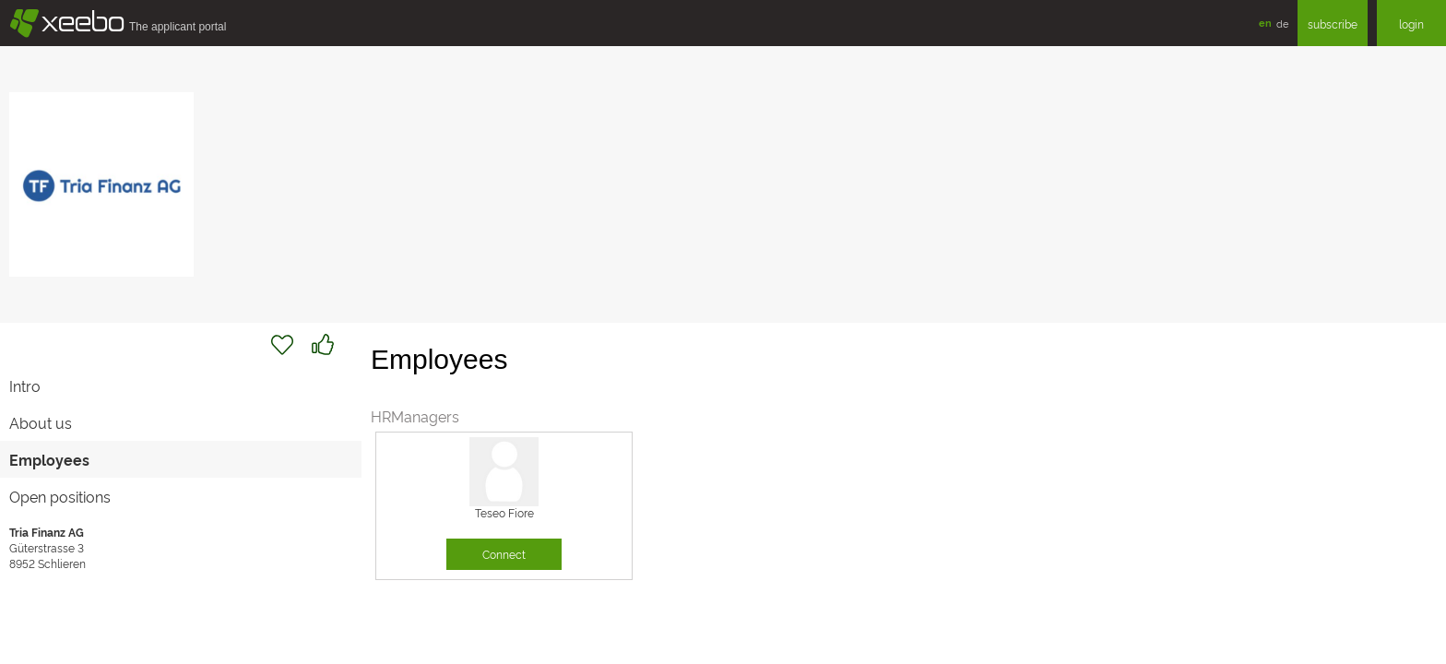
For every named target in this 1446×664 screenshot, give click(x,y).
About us (40, 422)
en (1265, 23)
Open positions (60, 496)
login (1411, 23)
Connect (504, 554)
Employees (49, 459)
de (1282, 23)
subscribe (1332, 23)
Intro (25, 385)
